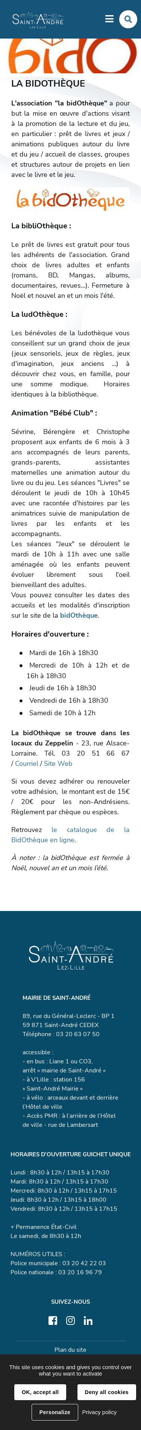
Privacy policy (99, 1412)
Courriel (26, 763)
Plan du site (70, 1350)
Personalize (54, 1412)
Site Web (58, 763)
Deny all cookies (107, 1392)
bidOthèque (79, 615)
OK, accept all (40, 1392)
